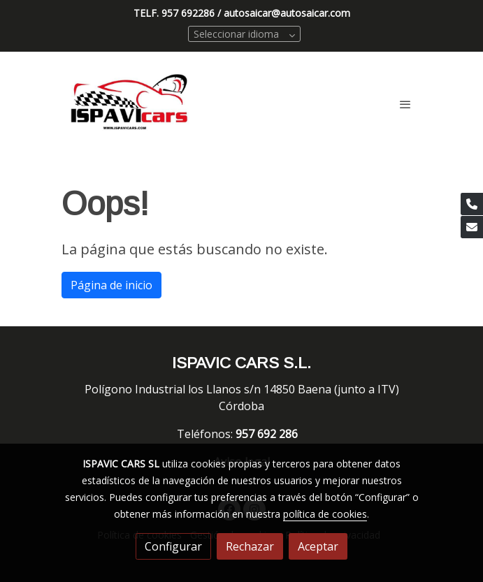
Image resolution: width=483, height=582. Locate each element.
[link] (130, 104)
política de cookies (325, 514)
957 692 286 (268, 434)
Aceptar (318, 546)
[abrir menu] (405, 104)
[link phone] (472, 204)
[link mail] (472, 227)
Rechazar (250, 546)
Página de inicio (111, 285)
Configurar (173, 546)
